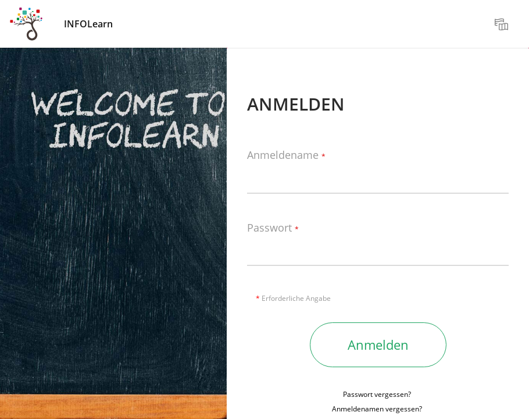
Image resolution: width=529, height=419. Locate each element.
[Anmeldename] (378, 176)
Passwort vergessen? (377, 394)
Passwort (273, 228)
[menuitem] (502, 23)
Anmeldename (286, 155)
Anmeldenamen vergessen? (377, 409)
